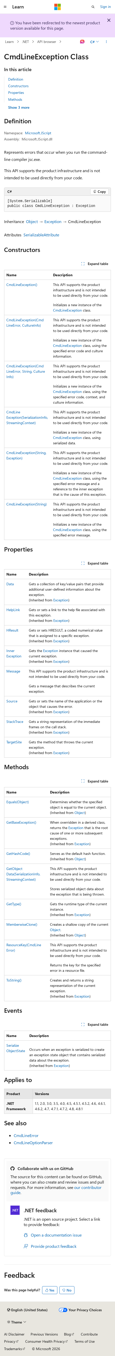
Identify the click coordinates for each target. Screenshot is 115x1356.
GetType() (13, 903)
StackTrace (14, 721)
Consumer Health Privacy (45, 1341)
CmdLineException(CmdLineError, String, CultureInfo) (25, 371)
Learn (9, 41)
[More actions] (106, 42)
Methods (15, 99)
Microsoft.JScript (38, 132)
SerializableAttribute (41, 234)
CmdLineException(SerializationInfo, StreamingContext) (27, 417)
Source (11, 701)
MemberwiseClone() (21, 924)
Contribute (89, 1334)
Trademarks (13, 1348)
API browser (46, 41)
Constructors (18, 85)
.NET (25, 41)
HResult (12, 630)
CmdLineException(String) (26, 504)
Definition (15, 79)
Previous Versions (44, 1334)
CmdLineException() (21, 284)
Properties (16, 92)
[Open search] (93, 7)
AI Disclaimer (14, 1334)
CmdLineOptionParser (33, 1142)
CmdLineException (67, 310)
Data (10, 583)
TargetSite (14, 742)
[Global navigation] (5, 7)
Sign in (105, 6)
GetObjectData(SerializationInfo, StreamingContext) (23, 874)
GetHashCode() (18, 853)
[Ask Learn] (82, 42)
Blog (67, 1334)
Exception (52, 221)
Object (32, 221)
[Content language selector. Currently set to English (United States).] (27, 1310)
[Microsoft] (57, 7)
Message (13, 671)
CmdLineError (26, 1135)
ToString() (13, 980)
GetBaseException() (21, 822)
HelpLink (13, 609)
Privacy (9, 1341)
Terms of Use (84, 1341)
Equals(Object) (17, 801)
